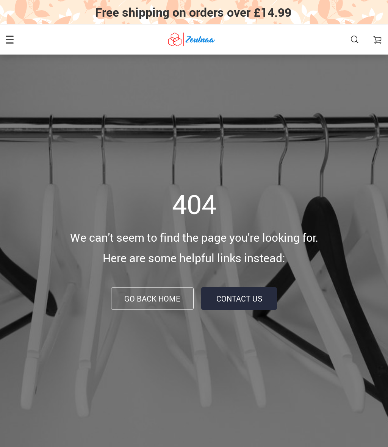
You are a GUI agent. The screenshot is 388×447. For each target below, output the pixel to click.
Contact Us (239, 299)
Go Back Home (152, 299)
